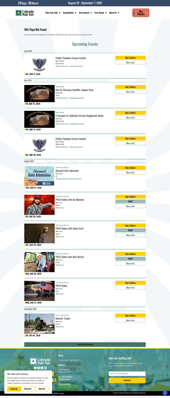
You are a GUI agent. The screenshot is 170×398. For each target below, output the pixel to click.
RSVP (130, 201)
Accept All (42, 389)
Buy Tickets (130, 57)
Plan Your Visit (53, 12)
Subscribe (127, 380)
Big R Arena (60, 208)
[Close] (50, 371)
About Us (114, 12)
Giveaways (64, 384)
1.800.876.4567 (74, 360)
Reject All (28, 389)
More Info (130, 62)
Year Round (100, 12)
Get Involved (85, 12)
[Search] (54, 380)
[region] (28, 382)
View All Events (85, 344)
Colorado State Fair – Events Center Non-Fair (70, 66)
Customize (14, 389)
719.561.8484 (63, 360)
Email (111, 370)
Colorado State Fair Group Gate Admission (69, 179)
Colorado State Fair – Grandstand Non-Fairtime (70, 98)
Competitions (69, 12)
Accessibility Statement (65, 378)
